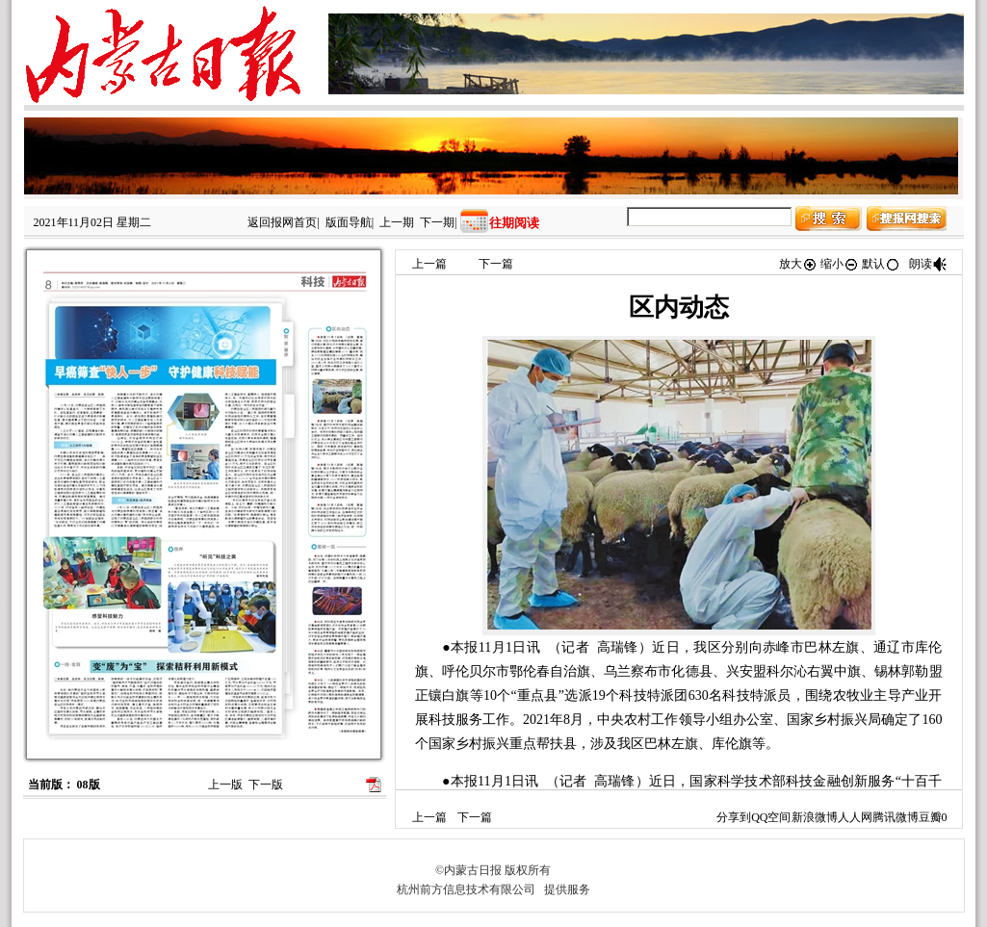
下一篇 (496, 263)
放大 (798, 263)
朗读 (928, 263)
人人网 (855, 817)
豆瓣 (930, 817)
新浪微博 (815, 817)
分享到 (733, 817)
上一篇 (429, 263)
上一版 (225, 784)
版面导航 (348, 222)
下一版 (265, 784)
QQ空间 (771, 817)
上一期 (396, 222)
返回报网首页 (282, 222)
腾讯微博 (895, 817)
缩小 (839, 263)
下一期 (437, 222)
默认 (881, 263)
